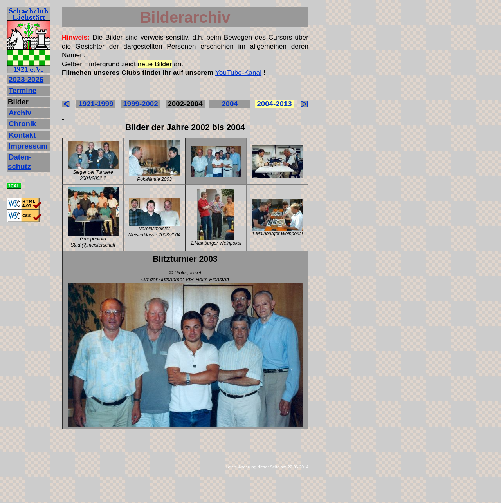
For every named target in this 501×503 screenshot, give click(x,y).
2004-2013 (274, 104)
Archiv (20, 113)
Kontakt (22, 135)
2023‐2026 (26, 79)
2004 (229, 104)
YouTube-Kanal (238, 72)
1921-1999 (95, 104)
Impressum (28, 146)
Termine (22, 90)
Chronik (22, 124)
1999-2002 (140, 104)
